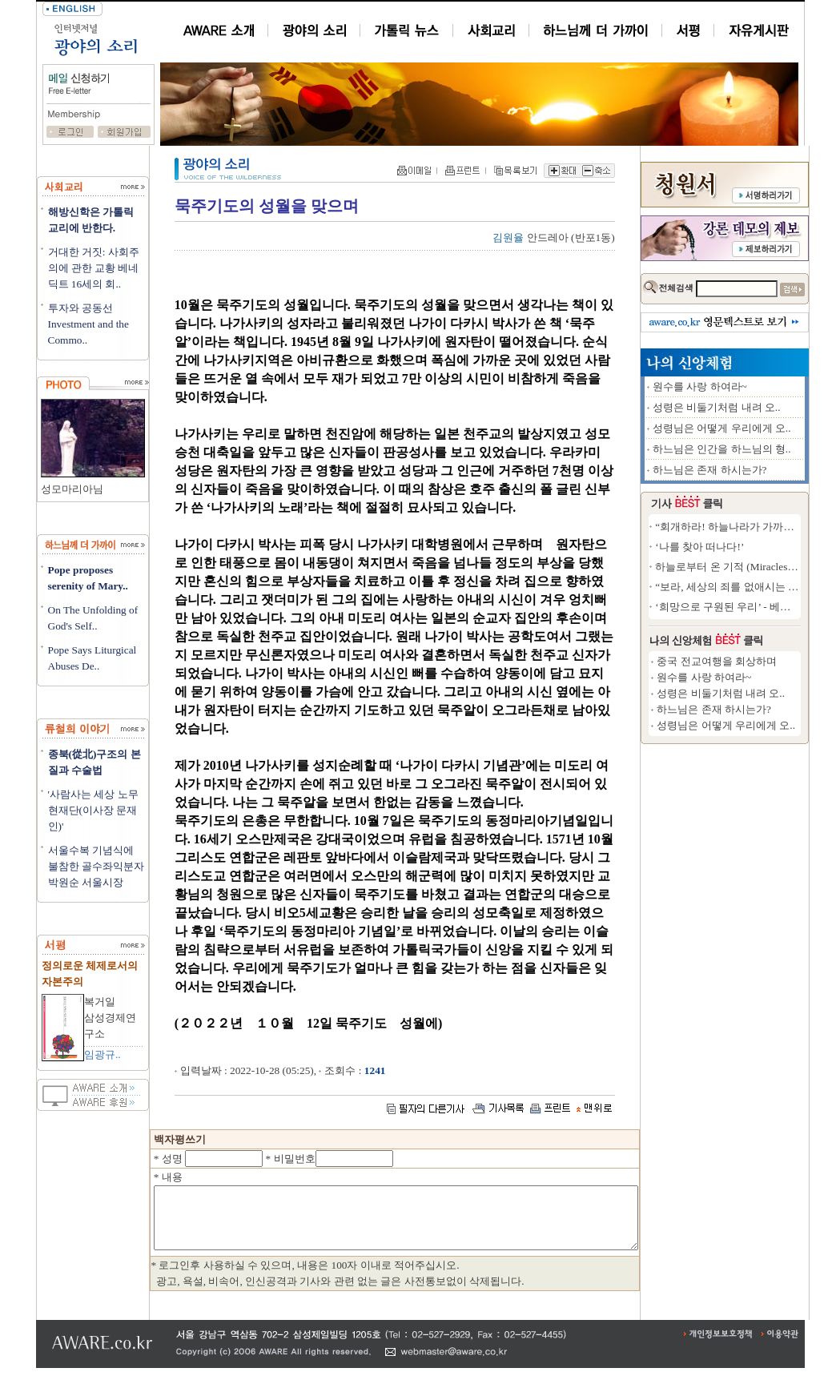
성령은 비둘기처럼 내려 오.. (775, 407)
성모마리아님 (72, 489)
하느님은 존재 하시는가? (768, 470)
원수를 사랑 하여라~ (758, 386)
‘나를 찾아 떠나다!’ (757, 547)
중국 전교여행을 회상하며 (775, 661)
